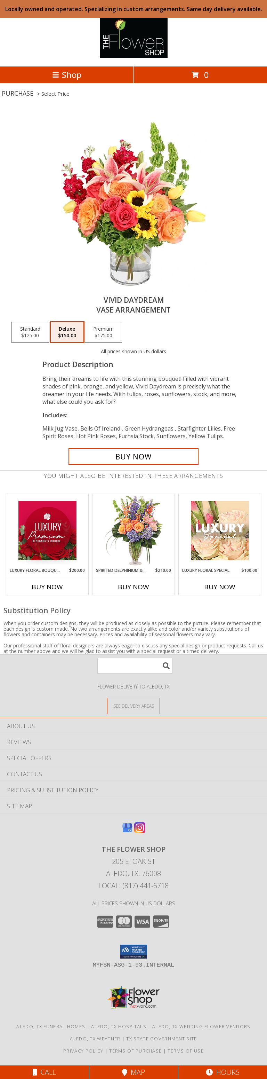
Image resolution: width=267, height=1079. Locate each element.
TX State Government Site (161, 1038)
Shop (66, 74)
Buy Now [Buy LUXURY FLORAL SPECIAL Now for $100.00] (219, 586)
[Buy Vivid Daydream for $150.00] (133, 456)
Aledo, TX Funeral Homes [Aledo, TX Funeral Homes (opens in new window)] (50, 1026)
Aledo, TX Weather (95, 1038)
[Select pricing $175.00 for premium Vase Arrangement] (103, 332)
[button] (133, 952)
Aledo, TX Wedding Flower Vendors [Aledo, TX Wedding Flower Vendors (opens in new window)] (201, 1026)
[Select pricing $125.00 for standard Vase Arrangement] (30, 332)
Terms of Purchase (135, 1051)
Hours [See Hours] (223, 1072)
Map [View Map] (133, 1072)
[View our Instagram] (139, 831)
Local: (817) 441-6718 (133, 885)
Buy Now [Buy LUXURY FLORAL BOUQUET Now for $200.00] (47, 586)
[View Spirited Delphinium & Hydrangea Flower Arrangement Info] (134, 530)
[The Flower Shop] (134, 56)
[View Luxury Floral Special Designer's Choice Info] (220, 530)
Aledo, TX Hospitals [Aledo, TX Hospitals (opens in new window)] (118, 1026)
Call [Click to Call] (44, 1072)
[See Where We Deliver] (133, 705)
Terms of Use (186, 1051)
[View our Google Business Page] (127, 831)
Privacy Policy (83, 1051)
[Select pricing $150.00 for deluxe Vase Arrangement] (67, 332)
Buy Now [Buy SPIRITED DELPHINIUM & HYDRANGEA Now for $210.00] (133, 586)
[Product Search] (134, 666)
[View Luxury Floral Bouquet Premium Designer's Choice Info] (47, 530)
